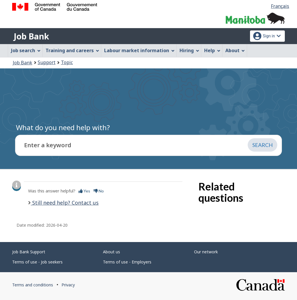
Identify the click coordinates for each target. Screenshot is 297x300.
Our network (206, 251)
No (99, 190)
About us (111, 251)
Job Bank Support (28, 251)
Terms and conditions (32, 285)
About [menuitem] (235, 50)
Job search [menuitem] (26, 50)
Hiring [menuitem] (189, 50)
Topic (67, 62)
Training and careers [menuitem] (72, 50)
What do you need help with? (63, 127)
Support (46, 62)
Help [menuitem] (212, 50)
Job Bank (31, 36)
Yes (84, 190)
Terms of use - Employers (127, 262)
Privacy (68, 285)
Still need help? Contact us (65, 202)
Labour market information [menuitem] (139, 50)
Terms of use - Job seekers (37, 262)
